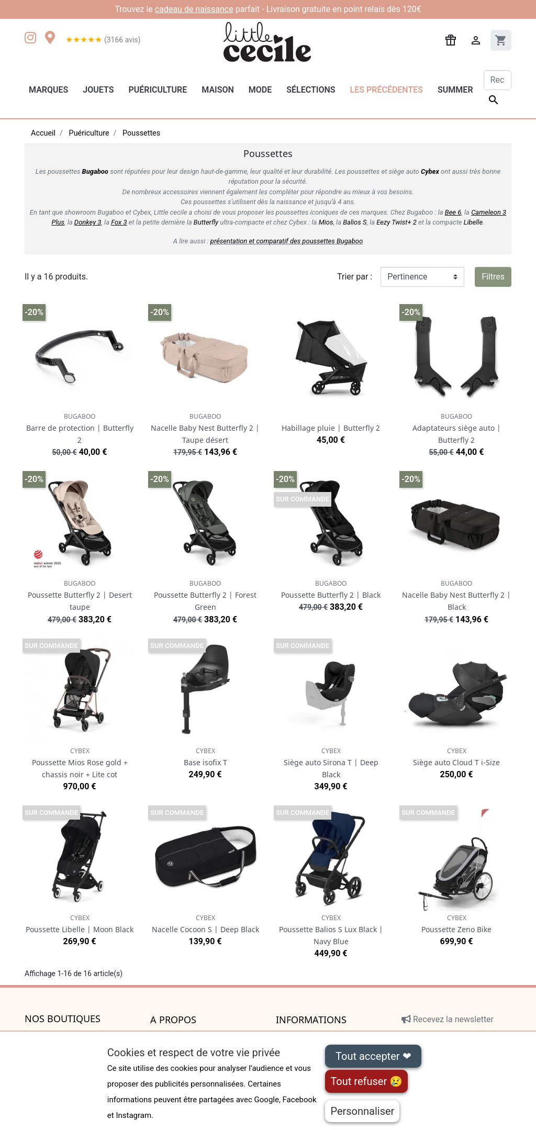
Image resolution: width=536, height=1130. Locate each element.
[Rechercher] (497, 80)
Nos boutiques (62, 1019)
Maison (218, 90)
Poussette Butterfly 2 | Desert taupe (80, 595)
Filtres (493, 277)
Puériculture (157, 90)
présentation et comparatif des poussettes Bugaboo (286, 241)
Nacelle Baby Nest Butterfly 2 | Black (456, 595)
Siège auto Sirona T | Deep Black (331, 762)
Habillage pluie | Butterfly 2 (331, 428)
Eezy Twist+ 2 (396, 222)
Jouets (98, 90)
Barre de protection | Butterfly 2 (79, 428)
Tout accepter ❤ (373, 1056)
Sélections (310, 90)
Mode (260, 90)
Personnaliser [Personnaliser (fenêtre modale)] (362, 1111)
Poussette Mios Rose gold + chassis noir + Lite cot (80, 762)
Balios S (354, 222)
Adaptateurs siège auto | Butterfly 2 (456, 428)
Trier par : (354, 277)
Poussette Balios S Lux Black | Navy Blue (331, 929)
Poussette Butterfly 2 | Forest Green (205, 595)
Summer (455, 90)
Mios (326, 222)
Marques (48, 90)
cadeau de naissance (194, 9)
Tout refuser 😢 (366, 1081)
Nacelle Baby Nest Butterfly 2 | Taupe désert (205, 428)
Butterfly (206, 222)
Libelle (473, 222)
